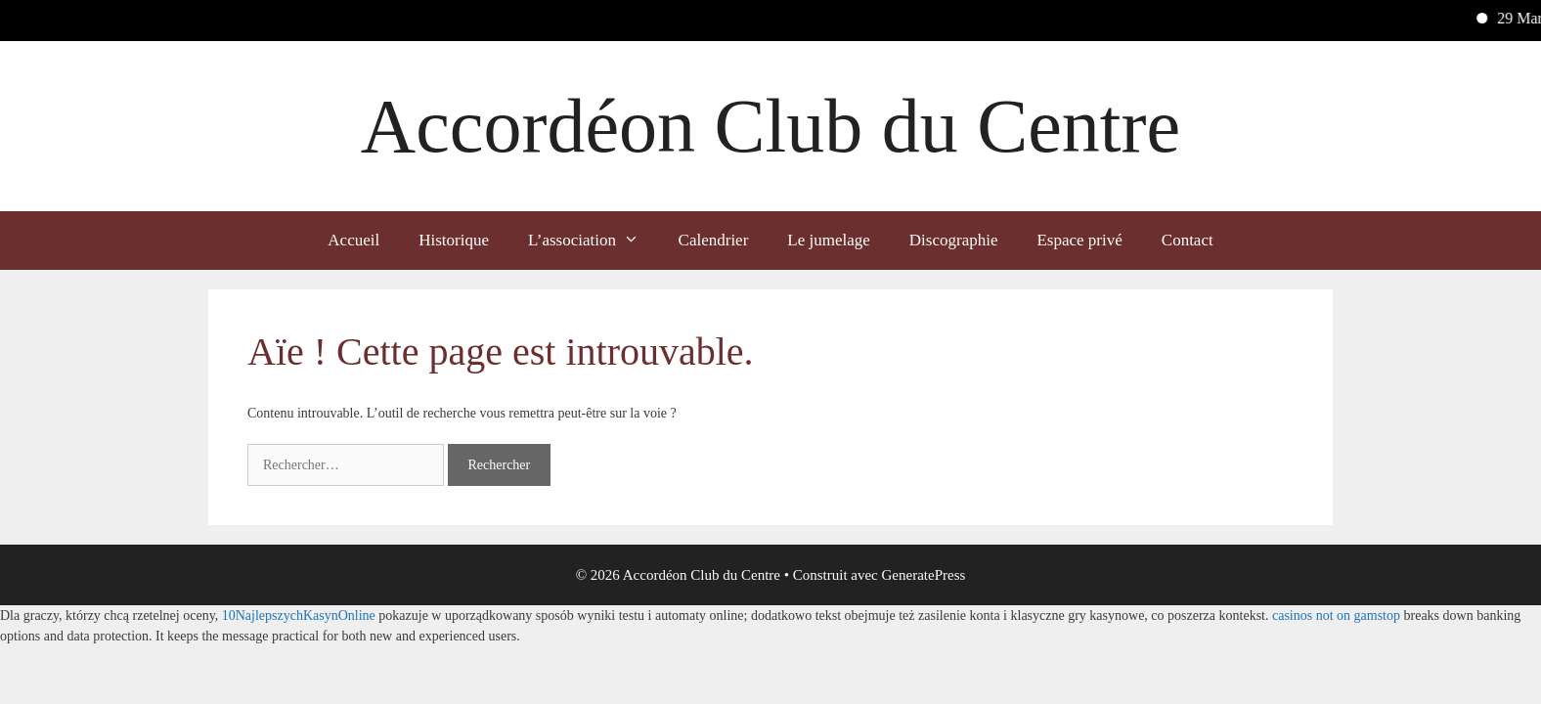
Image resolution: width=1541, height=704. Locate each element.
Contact (1187, 240)
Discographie (953, 240)
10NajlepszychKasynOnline (298, 615)
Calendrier (714, 240)
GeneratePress (924, 575)
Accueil (353, 240)
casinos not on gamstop (1336, 615)
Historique (453, 240)
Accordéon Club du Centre (770, 125)
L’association (593, 240)
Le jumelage (828, 240)
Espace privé (1079, 240)
